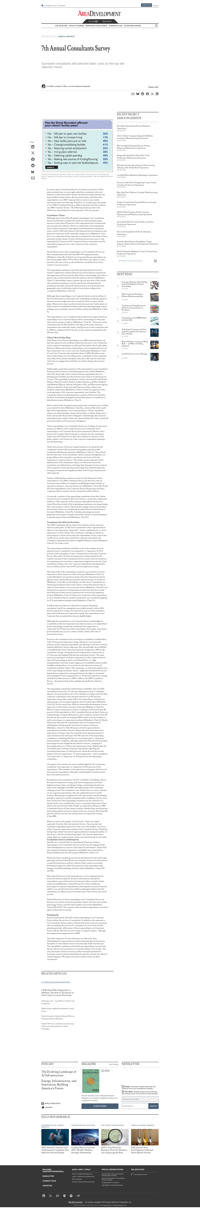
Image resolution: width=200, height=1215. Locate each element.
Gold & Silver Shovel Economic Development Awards (113, 1174)
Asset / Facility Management (82, 1174)
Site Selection (77, 1179)
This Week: (140, 1093)
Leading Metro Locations (110, 1182)
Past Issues (113, 1064)
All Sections (156, 26)
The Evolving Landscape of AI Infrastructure (58, 1073)
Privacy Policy (107, 1205)
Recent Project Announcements (83, 1182)
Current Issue (49, 1181)
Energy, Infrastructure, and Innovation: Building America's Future (58, 1084)
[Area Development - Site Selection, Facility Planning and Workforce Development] (100, 13)
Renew (155, 6)
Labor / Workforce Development (83, 1176)
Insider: (139, 1088)
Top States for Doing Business (112, 1185)
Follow (93, 21)
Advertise (61, 5)
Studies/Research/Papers (55, 982)
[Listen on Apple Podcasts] (59, 1103)
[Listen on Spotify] (59, 1107)
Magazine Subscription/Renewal (53, 1170)
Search (107, 21)
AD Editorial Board (132, 26)
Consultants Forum (50, 5)
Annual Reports (66, 36)
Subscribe (146, 5)
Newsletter (48, 1176)
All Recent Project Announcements (130, 261)
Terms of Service (118, 1205)
